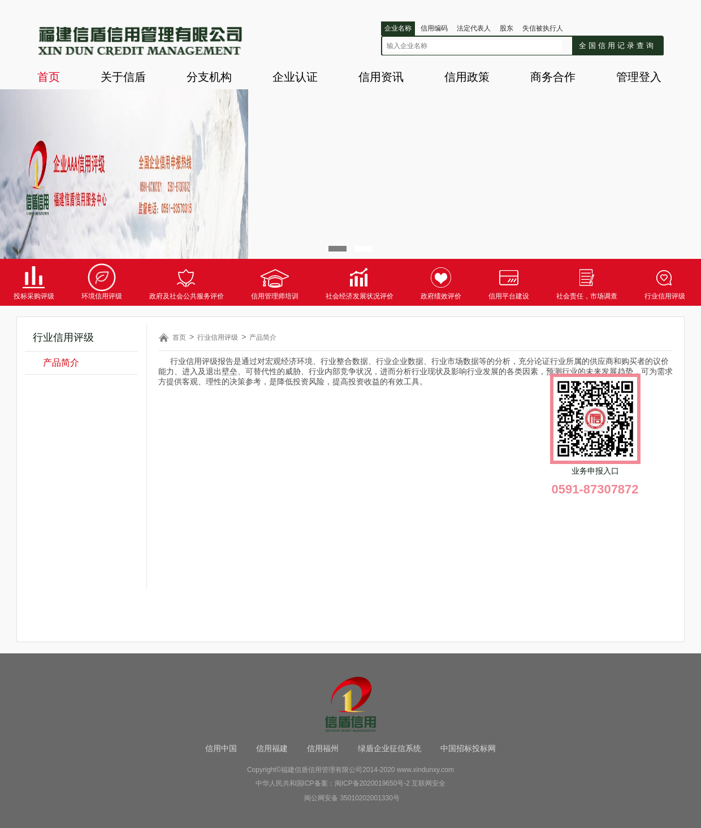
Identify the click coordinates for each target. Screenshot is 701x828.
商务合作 (552, 77)
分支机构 (209, 77)
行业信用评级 (217, 337)
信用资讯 (381, 77)
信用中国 (221, 748)
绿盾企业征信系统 (389, 748)
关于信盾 (123, 77)
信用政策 (467, 77)
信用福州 (323, 748)
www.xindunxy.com (425, 770)
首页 (48, 77)
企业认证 (295, 77)
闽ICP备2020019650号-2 (372, 783)
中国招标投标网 (468, 748)
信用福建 (272, 748)
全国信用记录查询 (617, 45)
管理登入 (638, 77)
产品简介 (61, 362)
